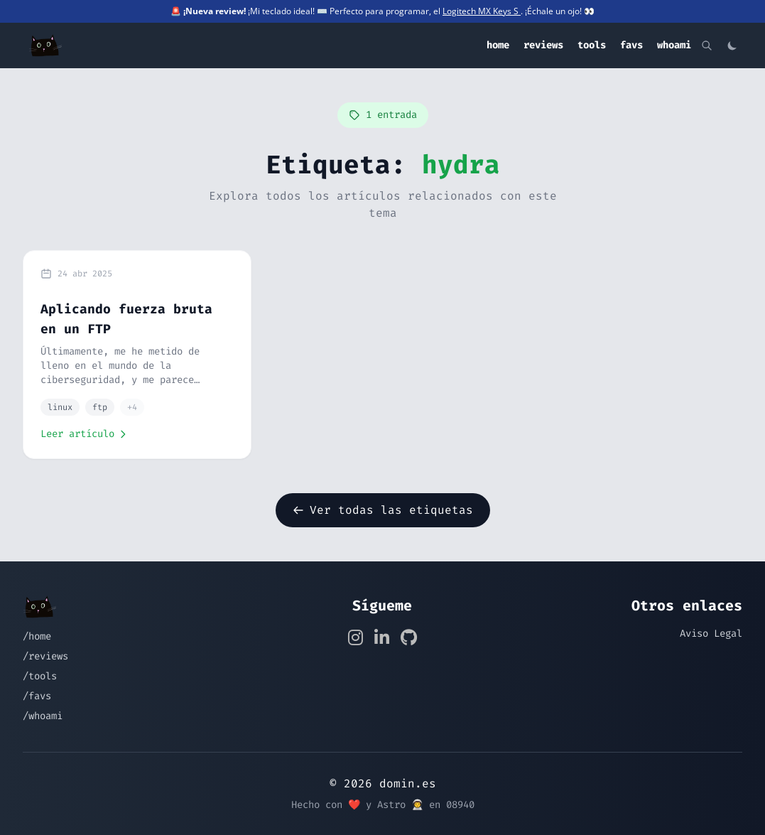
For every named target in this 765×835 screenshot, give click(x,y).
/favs (37, 696)
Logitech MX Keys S (482, 11)
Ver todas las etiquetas (383, 509)
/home (37, 636)
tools (591, 45)
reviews (543, 45)
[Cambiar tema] (732, 45)
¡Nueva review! (214, 11)
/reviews (45, 656)
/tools (40, 676)
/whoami (43, 716)
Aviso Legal (711, 633)
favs (631, 45)
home (498, 45)
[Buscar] (707, 45)
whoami (674, 45)
